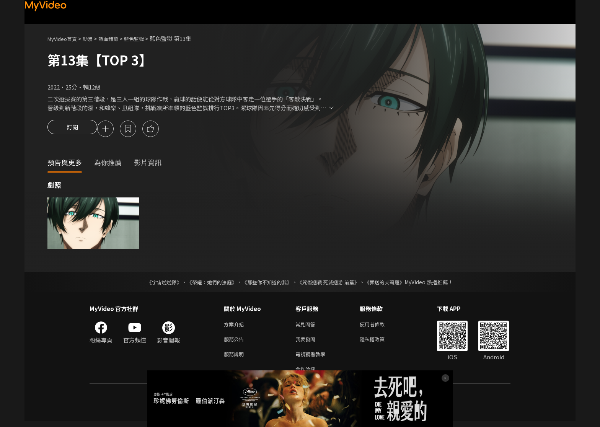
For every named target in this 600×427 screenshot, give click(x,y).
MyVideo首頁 (64, 38)
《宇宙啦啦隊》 (156, 283)
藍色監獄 (145, 38)
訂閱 (72, 129)
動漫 (93, 38)
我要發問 (306, 342)
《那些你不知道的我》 (266, 283)
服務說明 (235, 358)
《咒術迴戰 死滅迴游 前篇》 (331, 283)
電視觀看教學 (312, 358)
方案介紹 (235, 326)
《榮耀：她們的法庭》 (207, 283)
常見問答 (306, 326)
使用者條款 (378, 326)
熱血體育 (116, 38)
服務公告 (235, 342)
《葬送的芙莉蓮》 (391, 283)
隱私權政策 (378, 342)
